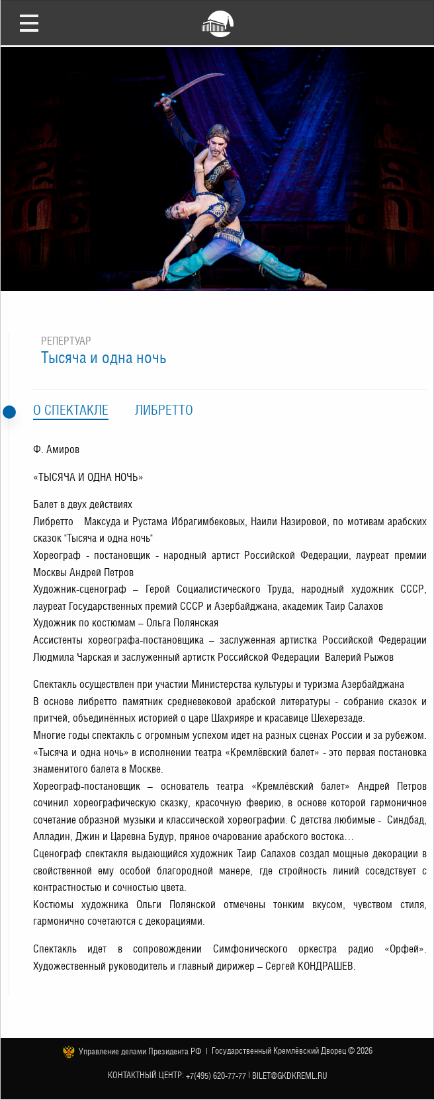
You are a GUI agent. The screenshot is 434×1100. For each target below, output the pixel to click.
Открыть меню (29, 22)
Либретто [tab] (164, 410)
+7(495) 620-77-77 (216, 1075)
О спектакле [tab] (70, 410)
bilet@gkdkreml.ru (289, 1075)
